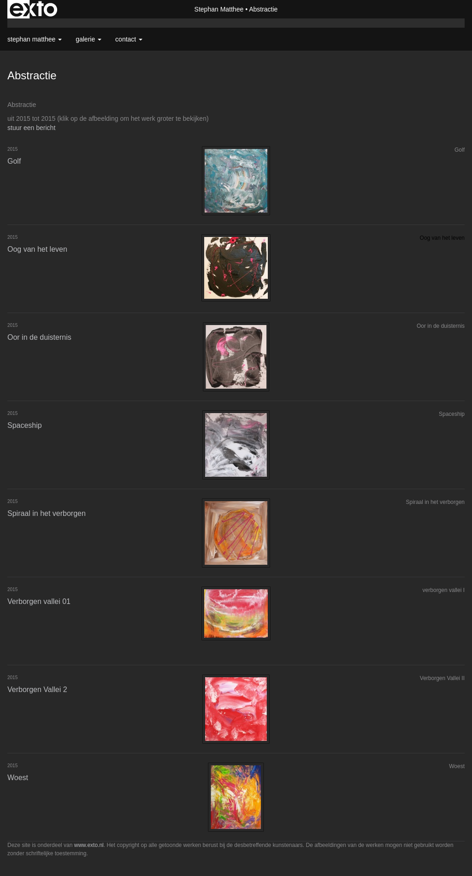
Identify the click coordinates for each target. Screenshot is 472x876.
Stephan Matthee (219, 9)
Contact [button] (128, 39)
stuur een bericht (31, 127)
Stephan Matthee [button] (34, 39)
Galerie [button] (88, 39)
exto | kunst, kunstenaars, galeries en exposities (33, 9)
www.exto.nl (89, 845)
